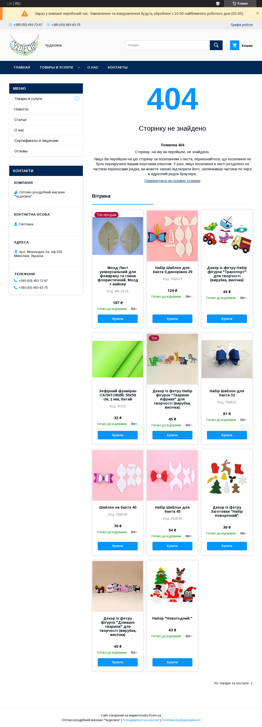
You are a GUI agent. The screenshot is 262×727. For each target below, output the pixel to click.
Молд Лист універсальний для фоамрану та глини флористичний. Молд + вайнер (117, 276)
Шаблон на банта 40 (117, 507)
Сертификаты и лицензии (36, 141)
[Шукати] (216, 45)
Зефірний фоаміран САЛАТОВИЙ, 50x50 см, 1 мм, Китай (117, 395)
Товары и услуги (56, 67)
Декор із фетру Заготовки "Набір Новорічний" (227, 511)
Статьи (20, 120)
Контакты (118, 67)
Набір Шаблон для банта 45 (172, 509)
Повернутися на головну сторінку (173, 181)
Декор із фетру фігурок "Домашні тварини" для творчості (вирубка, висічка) (117, 626)
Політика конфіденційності (181, 720)
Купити (117, 319)
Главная (22, 67)
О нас (93, 67)
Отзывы (21, 151)
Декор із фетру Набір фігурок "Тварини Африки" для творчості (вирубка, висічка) (172, 399)
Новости (21, 109)
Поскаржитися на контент (141, 720)
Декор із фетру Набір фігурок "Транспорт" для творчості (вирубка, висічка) (227, 274)
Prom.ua (155, 715)
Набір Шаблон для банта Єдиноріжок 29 (172, 270)
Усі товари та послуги (231, 683)
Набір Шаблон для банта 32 (227, 393)
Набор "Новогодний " (172, 618)
